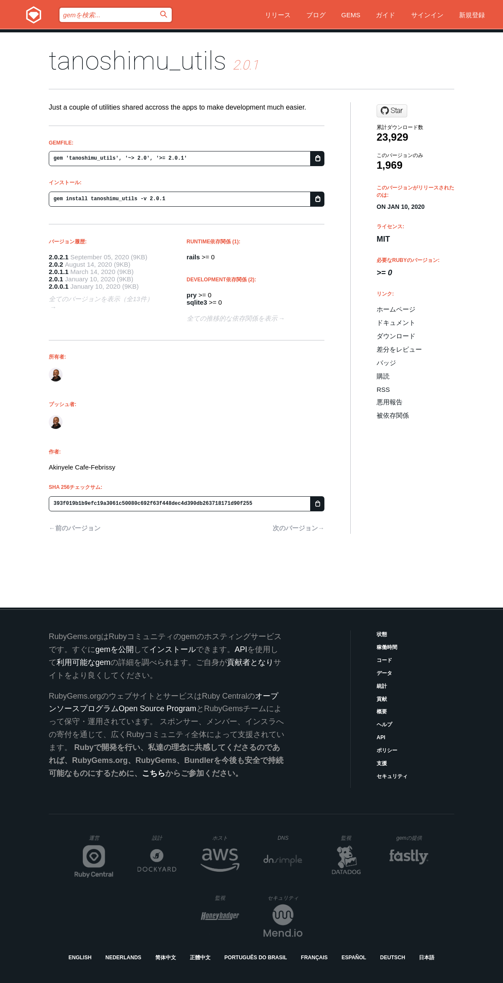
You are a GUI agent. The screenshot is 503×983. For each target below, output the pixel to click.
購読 (383, 376)
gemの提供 (412, 838)
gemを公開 (114, 649)
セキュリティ (392, 776)
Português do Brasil (255, 958)
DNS (289, 838)
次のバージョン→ (298, 528)
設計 (164, 838)
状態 (382, 634)
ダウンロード (396, 336)
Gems (350, 15)
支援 (382, 763)
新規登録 (472, 15)
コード (384, 660)
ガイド (385, 15)
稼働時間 (387, 647)
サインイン (427, 15)
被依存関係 (393, 415)
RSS (383, 389)
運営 (101, 841)
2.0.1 (56, 279)
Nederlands (123, 958)
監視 (353, 838)
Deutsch (392, 958)
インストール (172, 649)
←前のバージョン (75, 528)
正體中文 (200, 958)
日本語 (426, 958)
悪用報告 (389, 402)
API (381, 737)
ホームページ (396, 309)
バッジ (386, 362)
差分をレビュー (399, 349)
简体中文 (165, 958)
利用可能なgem (83, 662)
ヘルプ (384, 724)
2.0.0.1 (59, 286)
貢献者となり (250, 662)
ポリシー (387, 750)
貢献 (382, 699)
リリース (278, 15)
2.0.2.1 (59, 257)
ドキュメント (396, 322)
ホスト (225, 838)
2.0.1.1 (59, 271)
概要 (382, 712)
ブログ (316, 15)
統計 (382, 686)
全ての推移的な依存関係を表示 (232, 318)
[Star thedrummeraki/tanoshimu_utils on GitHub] (392, 110)
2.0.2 (56, 264)
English (80, 958)
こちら (153, 773)
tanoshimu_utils (137, 60)
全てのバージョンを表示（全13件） (101, 298)
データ (384, 673)
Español (354, 958)
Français (314, 958)
